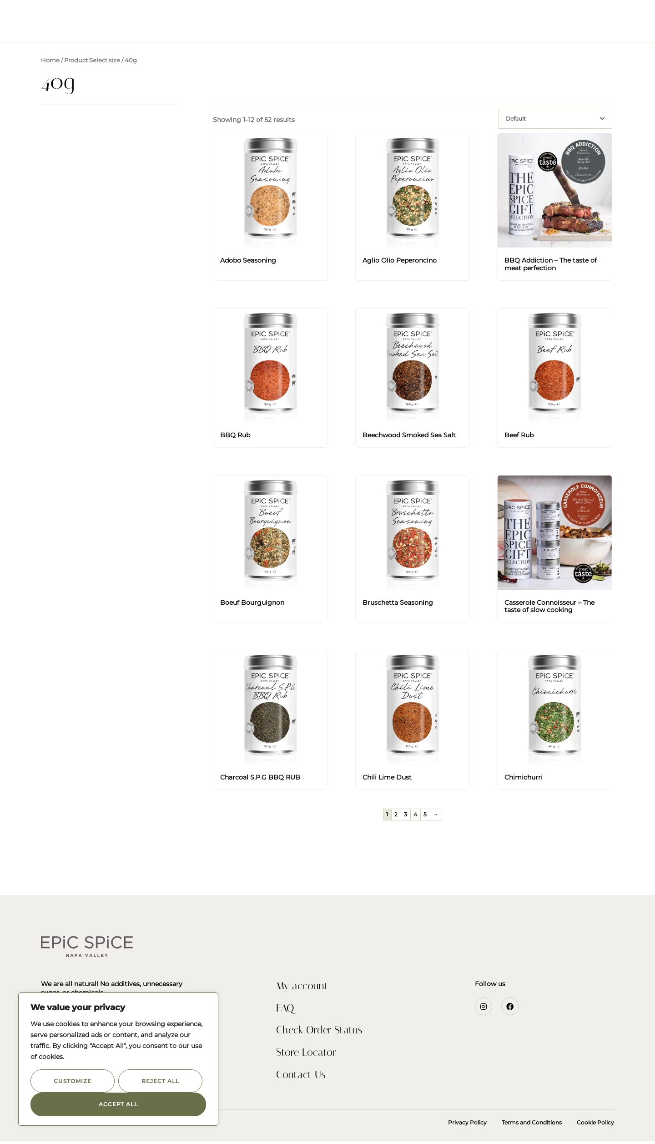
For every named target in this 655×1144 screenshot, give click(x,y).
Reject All (160, 1081)
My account (303, 986)
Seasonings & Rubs (228, 27)
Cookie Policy (595, 1125)
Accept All (118, 1104)
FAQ (285, 1009)
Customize (72, 1081)
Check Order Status (321, 1032)
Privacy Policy (467, 1125)
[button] (27, 18)
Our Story (293, 27)
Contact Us (437, 27)
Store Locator (307, 1054)
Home (50, 60)
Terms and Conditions (532, 1125)
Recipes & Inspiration (364, 27)
